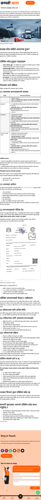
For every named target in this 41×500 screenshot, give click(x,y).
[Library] (12, 497)
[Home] (4, 497)
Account (37, 498)
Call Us (28, 498)
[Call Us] (28, 497)
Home (4, 498)
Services (20, 498)
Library (12, 498)
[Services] (20, 496)
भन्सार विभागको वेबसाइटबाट (27, 187)
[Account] (37, 497)
